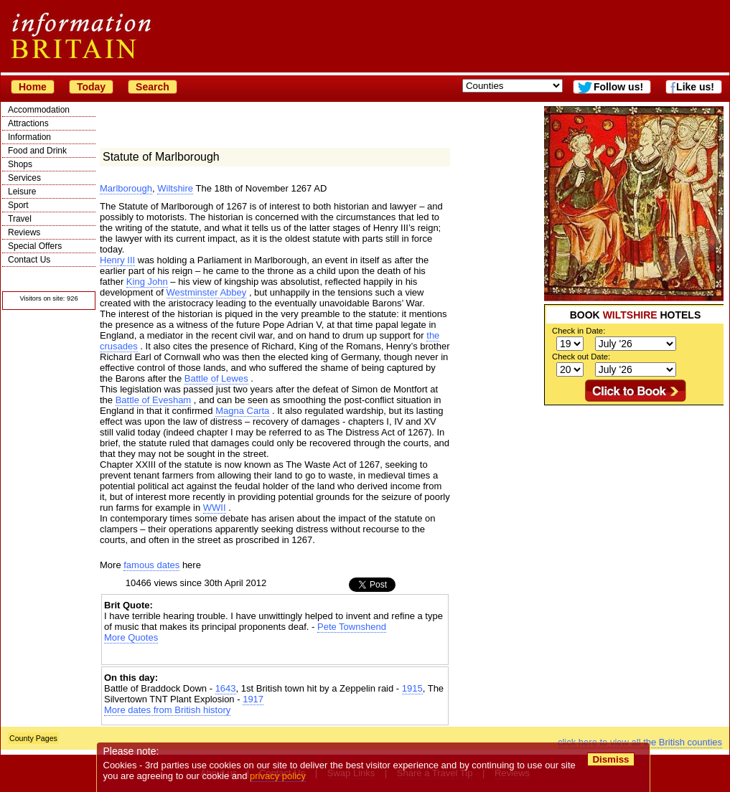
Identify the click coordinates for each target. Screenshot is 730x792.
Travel (20, 219)
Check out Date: (581, 356)
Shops (20, 164)
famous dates (151, 565)
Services (24, 178)
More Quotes (131, 637)
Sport (18, 205)
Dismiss (610, 759)
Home (33, 87)
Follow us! (618, 87)
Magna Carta (242, 410)
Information (29, 137)
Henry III (117, 260)
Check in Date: (578, 330)
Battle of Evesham (154, 400)
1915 (412, 688)
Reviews (24, 232)
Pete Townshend (351, 626)
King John (147, 281)
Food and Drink (37, 151)
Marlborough (126, 188)
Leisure (22, 192)
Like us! (695, 87)
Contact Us (29, 260)
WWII (214, 507)
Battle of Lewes (216, 378)
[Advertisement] (275, 655)
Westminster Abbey (207, 292)
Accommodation (39, 110)
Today (91, 87)
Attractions (28, 123)
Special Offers (35, 246)
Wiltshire (175, 188)
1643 (225, 688)
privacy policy (278, 775)
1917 (253, 699)
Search (152, 87)
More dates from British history (167, 709)
